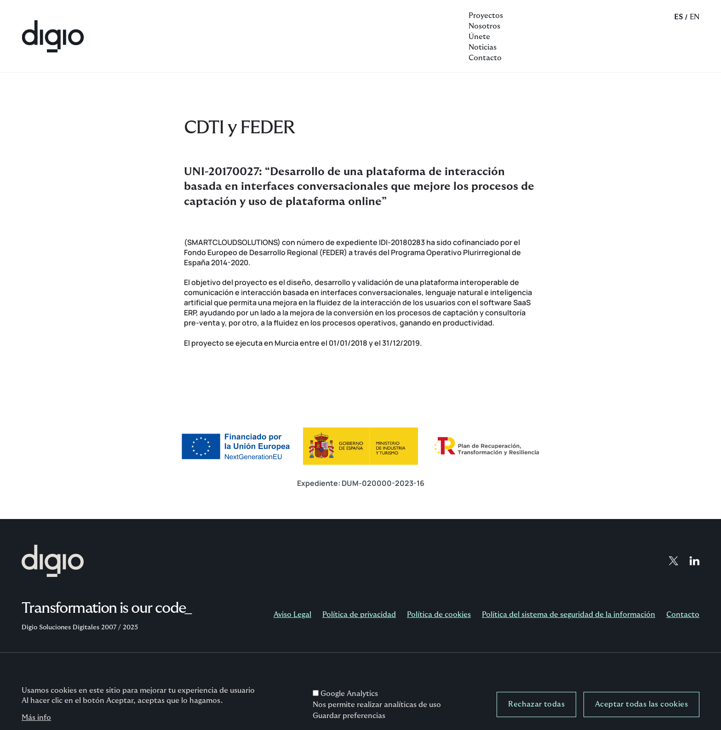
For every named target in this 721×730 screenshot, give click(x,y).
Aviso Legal (292, 614)
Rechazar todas (536, 707)
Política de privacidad (359, 614)
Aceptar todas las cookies (641, 707)
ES (678, 17)
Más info (36, 720)
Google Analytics (349, 697)
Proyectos (486, 15)
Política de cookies (439, 614)
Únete (479, 36)
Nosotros (484, 26)
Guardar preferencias (349, 719)
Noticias (483, 47)
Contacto (485, 58)
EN (694, 17)
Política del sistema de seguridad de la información (568, 614)
